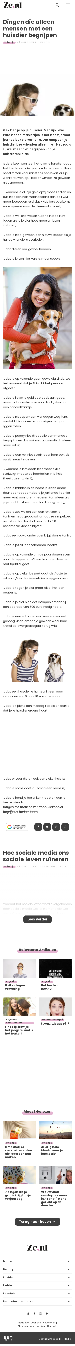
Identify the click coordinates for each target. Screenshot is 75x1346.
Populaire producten (18, 1301)
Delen (38, 827)
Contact (51, 1326)
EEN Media (65, 1338)
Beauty (8, 1269)
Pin (56, 827)
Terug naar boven (35, 1221)
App (65, 827)
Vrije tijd (9, 42)
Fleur (49, 42)
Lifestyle (9, 1293)
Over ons (36, 1322)
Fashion (8, 1277)
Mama (7, 1261)
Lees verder (37, 919)
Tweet (47, 827)
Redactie (23, 1322)
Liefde (7, 1285)
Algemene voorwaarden (31, 1326)
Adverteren (49, 1322)
